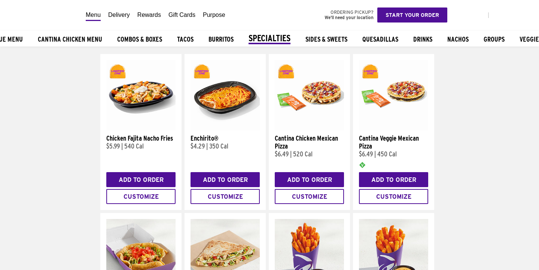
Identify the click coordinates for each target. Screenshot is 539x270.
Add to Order (141, 179)
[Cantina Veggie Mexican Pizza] (393, 129)
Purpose (214, 15)
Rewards (149, 15)
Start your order (412, 15)
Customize (141, 196)
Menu (93, 15)
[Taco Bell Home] (40, 15)
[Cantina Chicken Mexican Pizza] (309, 129)
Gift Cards (181, 15)
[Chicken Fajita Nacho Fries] (141, 129)
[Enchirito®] (225, 129)
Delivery (119, 15)
